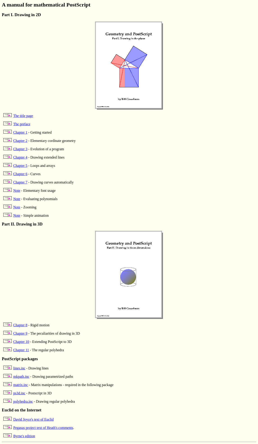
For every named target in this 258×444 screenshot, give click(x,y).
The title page (23, 116)
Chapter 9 (20, 333)
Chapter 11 (21, 350)
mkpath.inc (21, 376)
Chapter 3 (20, 149)
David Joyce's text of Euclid (33, 419)
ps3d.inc (19, 393)
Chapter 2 (20, 141)
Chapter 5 (20, 166)
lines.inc (19, 368)
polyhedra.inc (23, 401)
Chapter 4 (20, 157)
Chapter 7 (20, 182)
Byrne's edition (24, 436)
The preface (21, 124)
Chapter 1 (20, 132)
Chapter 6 (20, 174)
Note (16, 190)
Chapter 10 (21, 342)
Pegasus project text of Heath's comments (43, 428)
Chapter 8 (20, 325)
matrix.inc (20, 385)
